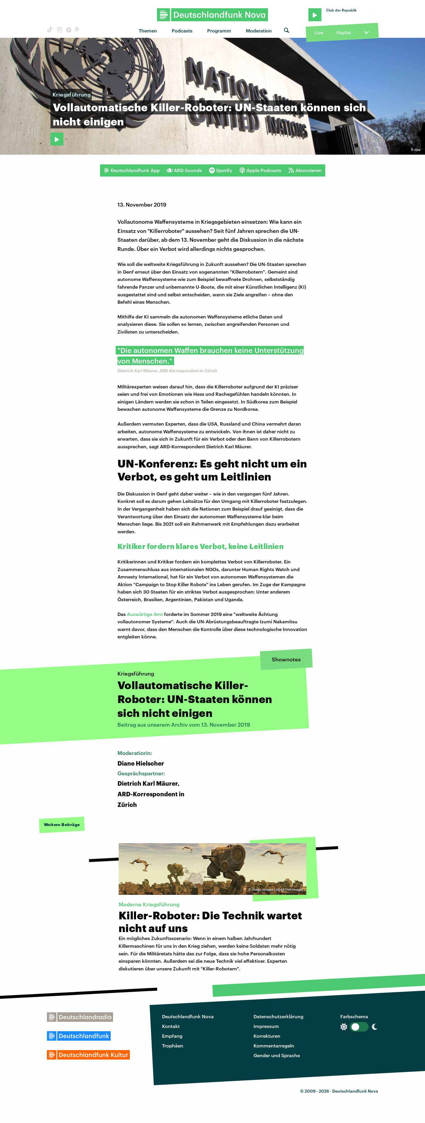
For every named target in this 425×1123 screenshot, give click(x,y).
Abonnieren (305, 170)
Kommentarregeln (274, 1045)
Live (319, 32)
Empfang (172, 1036)
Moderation (259, 30)
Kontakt (171, 1026)
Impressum (266, 1026)
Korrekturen (267, 1036)
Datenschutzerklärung (278, 1016)
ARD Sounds (184, 170)
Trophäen (172, 1045)
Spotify (220, 170)
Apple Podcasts (260, 170)
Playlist (343, 32)
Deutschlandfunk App (132, 170)
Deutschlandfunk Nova (188, 1016)
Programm (219, 30)
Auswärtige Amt (145, 614)
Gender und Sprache (277, 1055)
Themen (148, 30)
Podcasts (182, 30)
